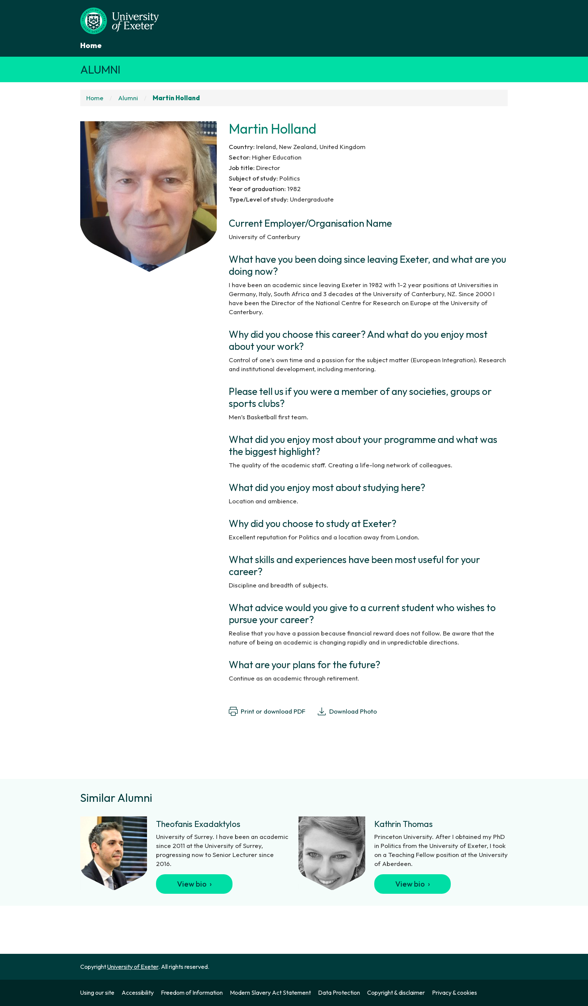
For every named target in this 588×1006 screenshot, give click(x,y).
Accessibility (138, 992)
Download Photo (347, 711)
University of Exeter (132, 966)
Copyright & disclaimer (396, 992)
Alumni (100, 69)
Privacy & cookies (454, 992)
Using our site (97, 992)
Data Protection (339, 992)
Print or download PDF (267, 711)
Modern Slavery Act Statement (270, 992)
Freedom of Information (192, 992)
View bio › (194, 884)
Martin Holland (176, 98)
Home (91, 45)
